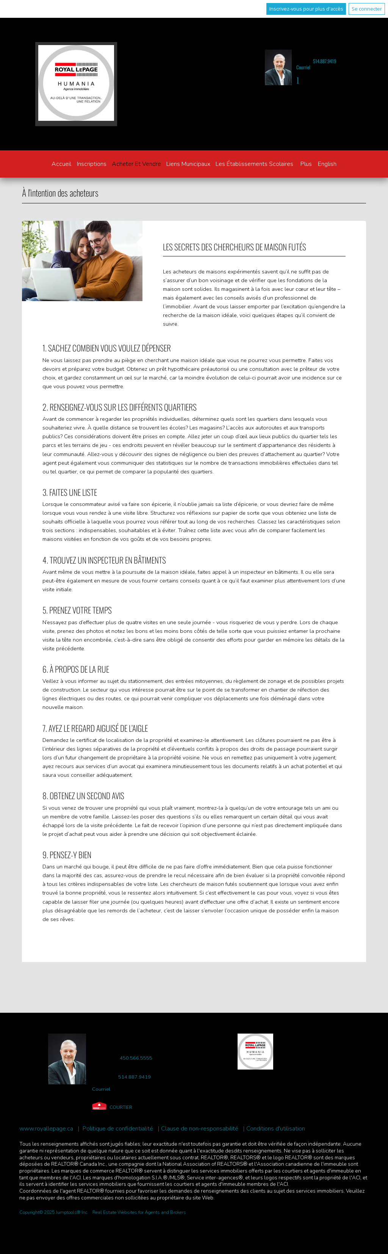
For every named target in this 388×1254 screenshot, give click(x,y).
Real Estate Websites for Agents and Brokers (139, 1212)
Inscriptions (91, 164)
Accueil (61, 164)
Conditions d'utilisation (275, 1129)
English (327, 164)
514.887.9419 (324, 61)
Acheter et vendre (136, 164)
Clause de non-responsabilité (199, 1129)
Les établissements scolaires (254, 164)
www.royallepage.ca (46, 1129)
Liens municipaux (188, 164)
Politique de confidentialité (118, 1129)
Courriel (303, 67)
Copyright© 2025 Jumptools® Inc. (53, 1212)
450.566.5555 (136, 1058)
